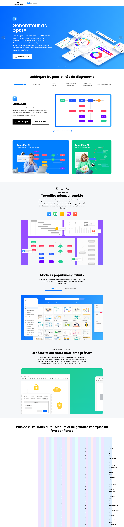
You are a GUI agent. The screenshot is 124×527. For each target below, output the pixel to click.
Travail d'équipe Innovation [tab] (70, 85)
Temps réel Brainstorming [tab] (87, 85)
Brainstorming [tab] (36, 85)
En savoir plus (40, 122)
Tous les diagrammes (104, 85)
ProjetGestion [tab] (53, 85)
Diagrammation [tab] (20, 85)
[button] (3, 37)
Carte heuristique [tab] (70, 288)
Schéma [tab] (54, 288)
